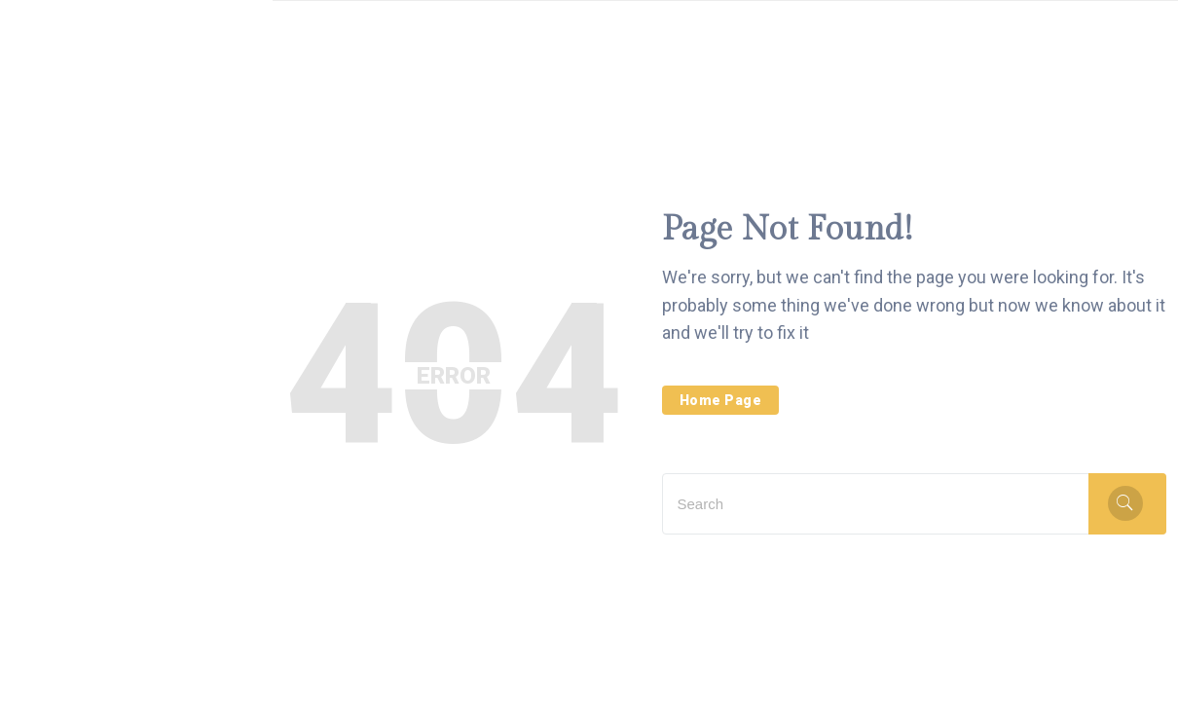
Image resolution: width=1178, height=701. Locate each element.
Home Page (721, 400)
